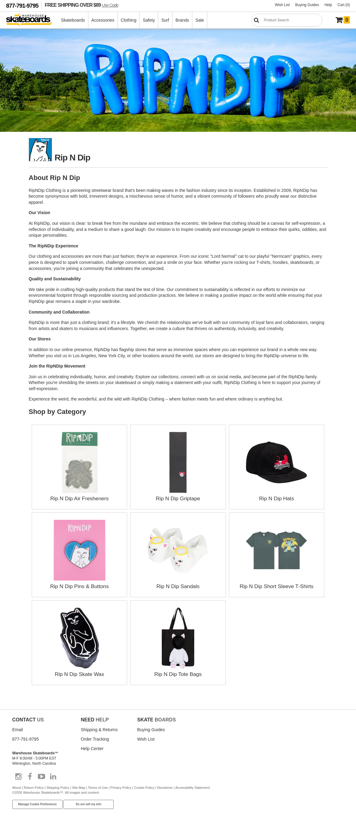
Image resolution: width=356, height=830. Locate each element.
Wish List (282, 5)
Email (17, 729)
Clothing (129, 20)
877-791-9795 (22, 5)
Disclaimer (165, 787)
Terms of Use (98, 787)
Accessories (103, 20)
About (16, 787)
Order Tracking (95, 739)
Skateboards (73, 20)
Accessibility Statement (192, 787)
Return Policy (34, 787)
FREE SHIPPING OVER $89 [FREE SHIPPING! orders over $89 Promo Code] (81, 5)
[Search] (286, 20)
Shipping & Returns (99, 729)
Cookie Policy (144, 787)
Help (328, 5)
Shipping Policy (57, 787)
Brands (182, 20)
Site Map (78, 787)
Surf (165, 20)
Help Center (92, 748)
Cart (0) (343, 5)
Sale (200, 20)
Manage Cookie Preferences (37, 804)
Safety (149, 20)
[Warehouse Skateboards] (32, 20)
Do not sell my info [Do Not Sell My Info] (88, 804)
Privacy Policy (120, 787)
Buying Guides (307, 5)
